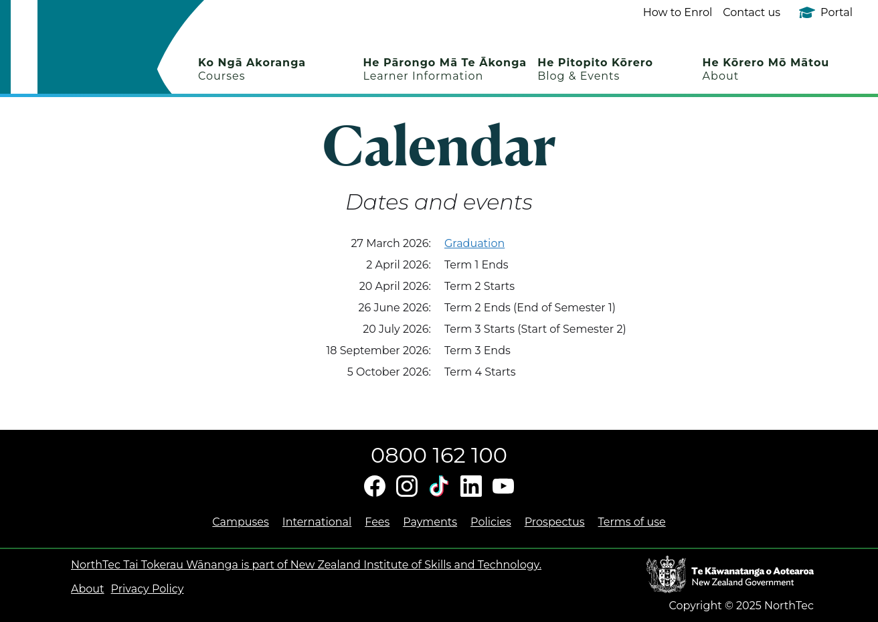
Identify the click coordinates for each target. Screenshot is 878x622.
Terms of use (632, 522)
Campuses (240, 522)
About (87, 588)
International (316, 522)
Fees (377, 522)
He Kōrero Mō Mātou (766, 69)
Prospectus (555, 522)
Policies (490, 522)
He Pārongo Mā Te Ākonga (445, 69)
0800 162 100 (439, 455)
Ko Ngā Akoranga (252, 69)
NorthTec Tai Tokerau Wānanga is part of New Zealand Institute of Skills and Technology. (306, 564)
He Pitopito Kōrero (595, 69)
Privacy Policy (147, 588)
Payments (430, 522)
